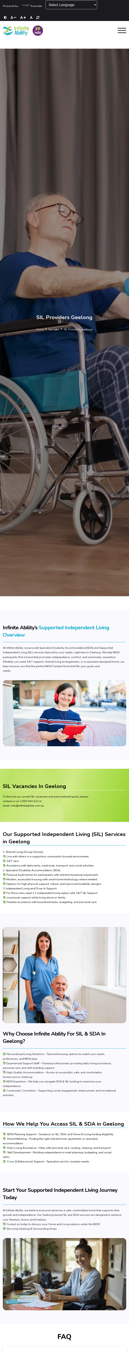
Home (40, 329)
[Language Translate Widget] (71, 4)
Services (53, 329)
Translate (32, 6)
